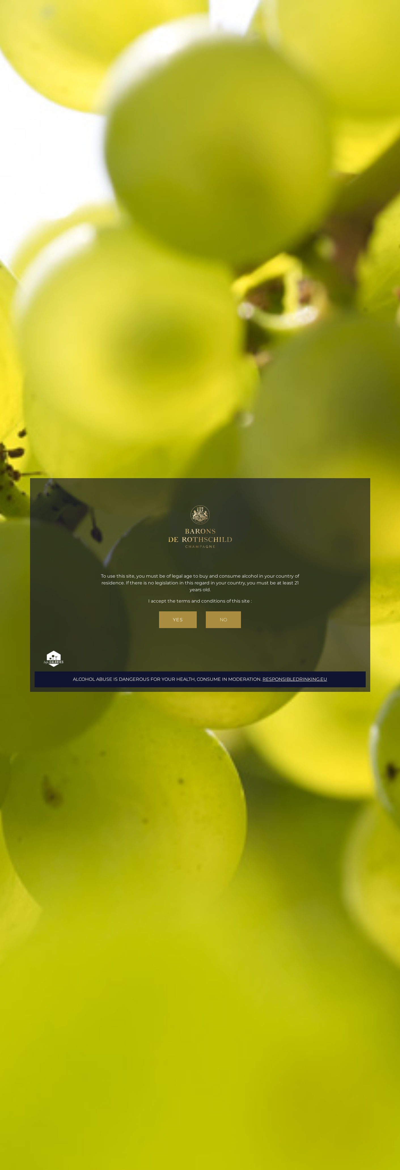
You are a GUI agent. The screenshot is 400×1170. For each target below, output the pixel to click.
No (223, 619)
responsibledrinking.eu (295, 679)
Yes (178, 619)
